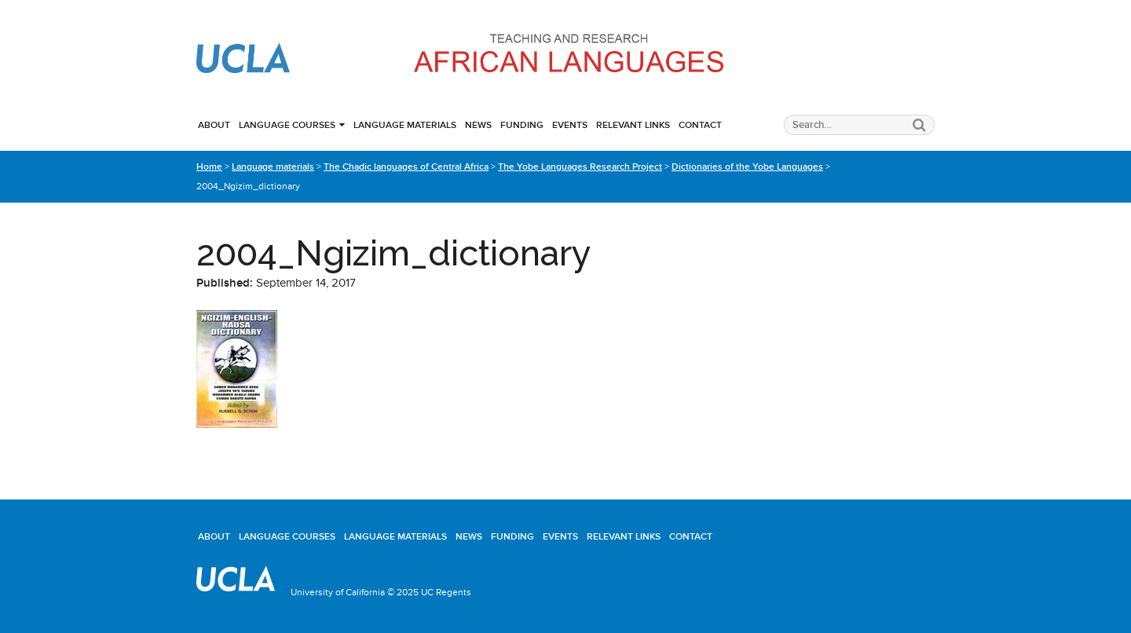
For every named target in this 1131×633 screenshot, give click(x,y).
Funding (522, 124)
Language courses (287, 124)
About (214, 124)
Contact (700, 124)
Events (569, 124)
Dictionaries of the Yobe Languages (747, 166)
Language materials (404, 124)
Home (209, 166)
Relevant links (633, 124)
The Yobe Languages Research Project (580, 166)
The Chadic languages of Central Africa (406, 166)
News (478, 124)
